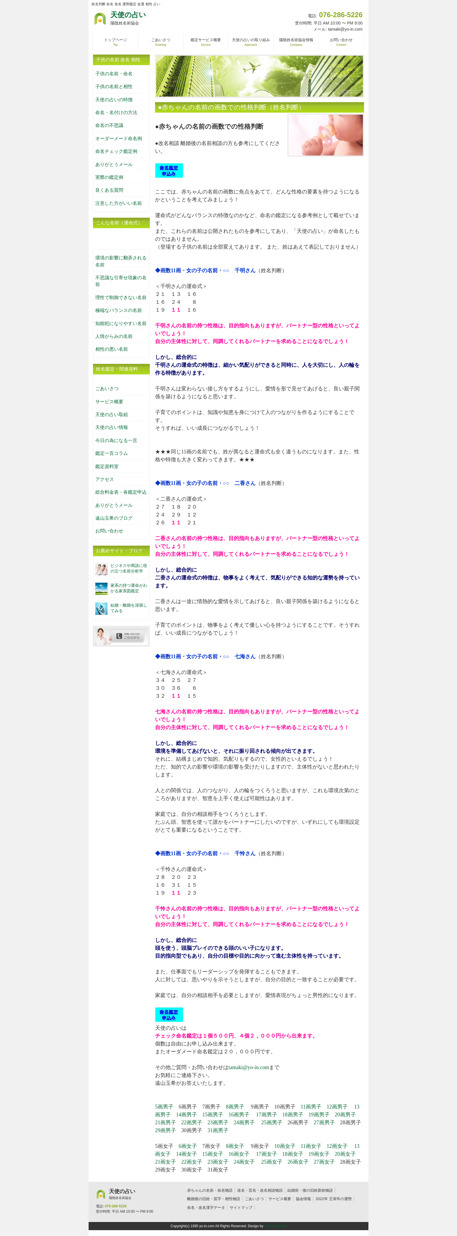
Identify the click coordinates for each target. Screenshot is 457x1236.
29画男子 (165, 1130)
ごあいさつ (107, 388)
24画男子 (244, 1122)
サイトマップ (241, 1207)
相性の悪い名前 (111, 349)
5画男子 (164, 1107)
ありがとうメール (114, 164)
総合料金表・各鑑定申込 (121, 492)
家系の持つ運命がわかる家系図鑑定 (128, 588)
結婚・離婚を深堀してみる (128, 608)
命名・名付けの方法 (116, 112)
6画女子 (188, 1146)
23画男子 (218, 1122)
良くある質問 (109, 190)
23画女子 (218, 1162)
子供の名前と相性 (114, 86)
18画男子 (292, 1115)
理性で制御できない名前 (121, 297)
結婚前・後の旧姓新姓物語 (310, 1190)
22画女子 (191, 1162)
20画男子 (345, 1115)
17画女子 (266, 1154)
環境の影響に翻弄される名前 (121, 261)
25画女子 (271, 1162)
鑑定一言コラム (111, 453)
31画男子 (218, 1130)
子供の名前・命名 (114, 73)
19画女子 (319, 1154)
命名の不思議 (109, 125)
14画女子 (186, 1154)
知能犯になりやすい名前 (121, 323)
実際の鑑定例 (109, 177)
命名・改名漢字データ (206, 1207)
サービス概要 (109, 401)
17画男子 (266, 1115)
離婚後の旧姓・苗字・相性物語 (213, 1199)
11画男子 (311, 1107)
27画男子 (324, 1122)
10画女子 (285, 1146)
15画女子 (212, 1154)
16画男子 (238, 1115)
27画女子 (324, 1162)
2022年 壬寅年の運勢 (334, 1199)
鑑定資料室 (107, 466)
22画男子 (191, 1122)
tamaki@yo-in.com (248, 1067)
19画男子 (319, 1115)
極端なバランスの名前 (118, 310)
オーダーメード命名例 (118, 138)
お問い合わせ (109, 530)
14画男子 (186, 1115)
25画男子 (271, 1122)
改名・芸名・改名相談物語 (260, 1190)
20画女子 (345, 1154)
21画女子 (165, 1162)
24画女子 (244, 1162)
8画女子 (235, 1146)
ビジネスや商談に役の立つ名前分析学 (128, 568)
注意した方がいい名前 (118, 203)
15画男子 (212, 1115)
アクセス (104, 479)
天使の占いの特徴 (114, 99)
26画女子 (298, 1162)
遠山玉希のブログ (114, 518)
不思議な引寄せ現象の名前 (121, 281)
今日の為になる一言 (116, 440)
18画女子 (292, 1154)
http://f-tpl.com (275, 1226)
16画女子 (238, 1154)
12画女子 (337, 1146)
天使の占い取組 (111, 414)
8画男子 (235, 1107)
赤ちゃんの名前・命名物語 (210, 1190)
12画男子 (337, 1107)
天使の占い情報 (111, 427)
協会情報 (303, 1199)
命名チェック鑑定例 (116, 151)
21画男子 (165, 1122)
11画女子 (311, 1146)
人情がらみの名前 (114, 336)
